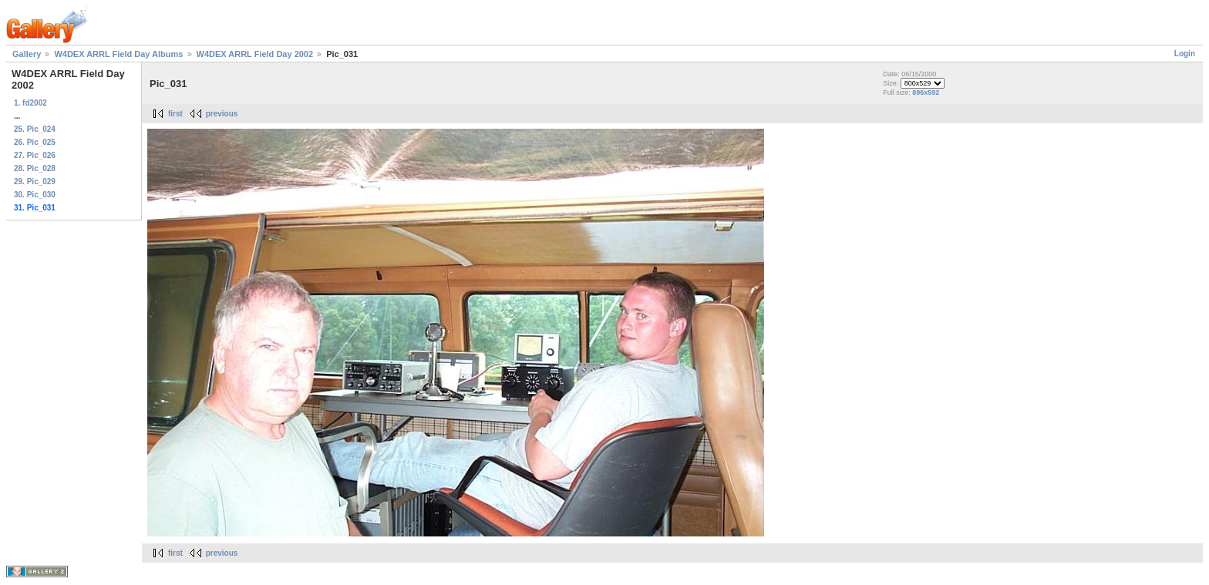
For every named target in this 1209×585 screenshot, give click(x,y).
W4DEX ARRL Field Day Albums (118, 54)
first (175, 113)
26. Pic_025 (35, 142)
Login (1184, 53)
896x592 (925, 92)
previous (222, 113)
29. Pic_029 (35, 181)
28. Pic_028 (35, 168)
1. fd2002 (30, 103)
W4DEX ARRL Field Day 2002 (256, 54)
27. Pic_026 (35, 155)
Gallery (26, 54)
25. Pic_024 (35, 129)
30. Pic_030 (35, 194)
